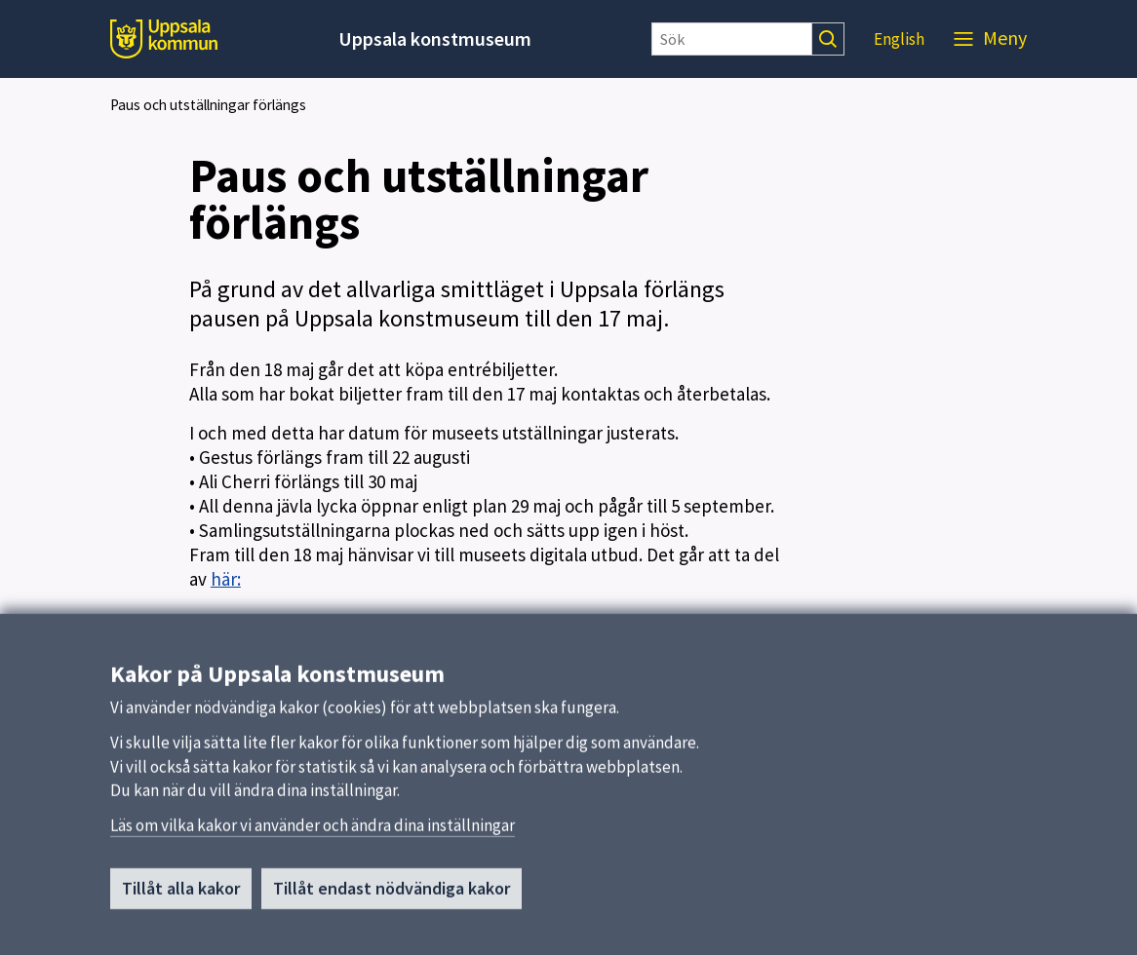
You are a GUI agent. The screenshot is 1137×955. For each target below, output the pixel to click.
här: (226, 579)
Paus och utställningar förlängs (208, 105)
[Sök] (731, 39)
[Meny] (990, 39)
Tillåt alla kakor (181, 894)
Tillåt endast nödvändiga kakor (391, 894)
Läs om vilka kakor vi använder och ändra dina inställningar (312, 831)
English (899, 39)
